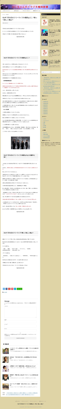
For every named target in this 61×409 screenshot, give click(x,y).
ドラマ (44, 118)
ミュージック (46, 120)
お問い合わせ (16, 10)
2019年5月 (45, 111)
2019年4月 (45, 113)
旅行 (44, 123)
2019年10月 (45, 103)
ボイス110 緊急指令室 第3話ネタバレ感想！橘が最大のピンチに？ (20, 394)
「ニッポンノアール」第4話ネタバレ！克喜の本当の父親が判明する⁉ (54, 41)
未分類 (5, 292)
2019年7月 (45, 108)
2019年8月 (45, 106)
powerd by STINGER (37, 406)
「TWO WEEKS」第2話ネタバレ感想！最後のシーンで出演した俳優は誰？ (22, 393)
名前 (5, 319)
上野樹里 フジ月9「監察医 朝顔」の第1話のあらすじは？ (23, 366)
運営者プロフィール (36, 10)
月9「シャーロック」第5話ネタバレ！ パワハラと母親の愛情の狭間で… (54, 31)
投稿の (45, 134)
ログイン (45, 132)
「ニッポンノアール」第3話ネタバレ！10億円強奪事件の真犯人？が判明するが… (54, 62)
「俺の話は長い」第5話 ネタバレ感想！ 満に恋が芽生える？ (54, 21)
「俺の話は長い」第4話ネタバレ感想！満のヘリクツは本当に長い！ (54, 51)
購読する (44, 14)
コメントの (46, 136)
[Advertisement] (20, 46)
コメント (6, 306)
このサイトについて (6, 10)
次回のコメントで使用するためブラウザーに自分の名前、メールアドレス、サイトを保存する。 (20, 335)
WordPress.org (46, 137)
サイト (5, 328)
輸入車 (44, 127)
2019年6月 (45, 110)
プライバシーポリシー (26, 10)
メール (6, 324)
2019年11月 (45, 101)
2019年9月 (45, 105)
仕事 (44, 122)
